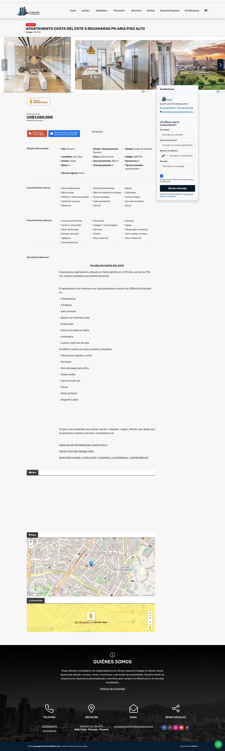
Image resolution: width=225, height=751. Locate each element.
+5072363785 (187, 108)
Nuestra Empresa (169, 10)
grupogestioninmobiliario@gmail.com (179, 112)
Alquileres (101, 10)
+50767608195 (169, 108)
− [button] (31, 546)
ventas (85, 10)
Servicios (136, 10)
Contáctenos (192, 10)
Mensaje (164, 161)
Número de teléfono (169, 150)
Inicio (73, 10)
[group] (37, 65)
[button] (100, 90)
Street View (39, 101)
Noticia (151, 10)
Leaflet (132, 595)
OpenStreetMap (148, 595)
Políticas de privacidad (112, 688)
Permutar (119, 10)
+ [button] (31, 542)
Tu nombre (165, 129)
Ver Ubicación (82, 622)
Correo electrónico (169, 140)
